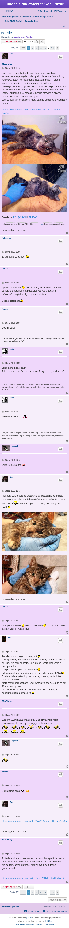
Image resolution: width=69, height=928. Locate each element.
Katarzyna (6, 238)
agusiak (15, 446)
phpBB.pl (48, 921)
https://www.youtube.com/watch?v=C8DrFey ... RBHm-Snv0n (34, 821)
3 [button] (36, 47)
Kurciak (5, 309)
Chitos (5, 269)
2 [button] (32, 47)
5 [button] (45, 47)
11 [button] (52, 47)
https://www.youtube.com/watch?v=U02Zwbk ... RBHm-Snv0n (31, 111)
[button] (23, 48)
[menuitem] (9, 11)
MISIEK (5, 771)
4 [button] (41, 47)
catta (12, 349)
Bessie (6, 33)
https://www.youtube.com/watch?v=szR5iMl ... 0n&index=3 (33, 878)
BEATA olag (7, 701)
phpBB (29, 918)
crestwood (19, 37)
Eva (11, 54)
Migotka (29, 37)
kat (9, 637)
